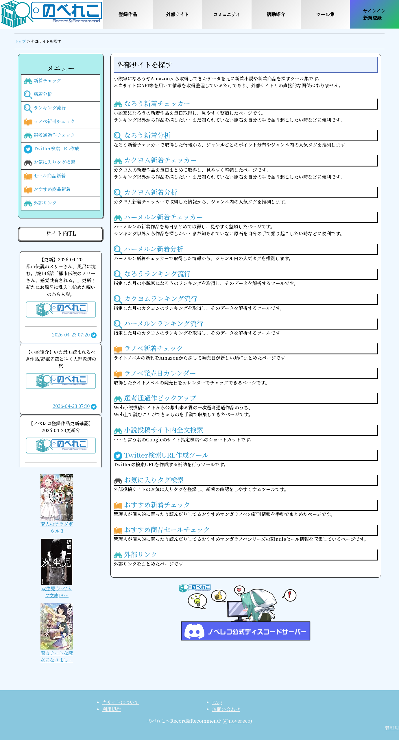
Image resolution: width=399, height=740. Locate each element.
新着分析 (38, 94)
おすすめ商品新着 (47, 190)
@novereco (237, 720)
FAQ (217, 702)
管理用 (392, 727)
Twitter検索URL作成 (51, 149)
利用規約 (111, 709)
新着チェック (42, 81)
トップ (20, 41)
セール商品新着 (45, 176)
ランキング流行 (45, 108)
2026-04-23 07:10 (71, 406)
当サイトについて (120, 702)
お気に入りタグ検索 (49, 162)
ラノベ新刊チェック (49, 122)
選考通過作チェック (49, 135)
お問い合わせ (226, 709)
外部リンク (40, 203)
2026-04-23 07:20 (71, 334)
